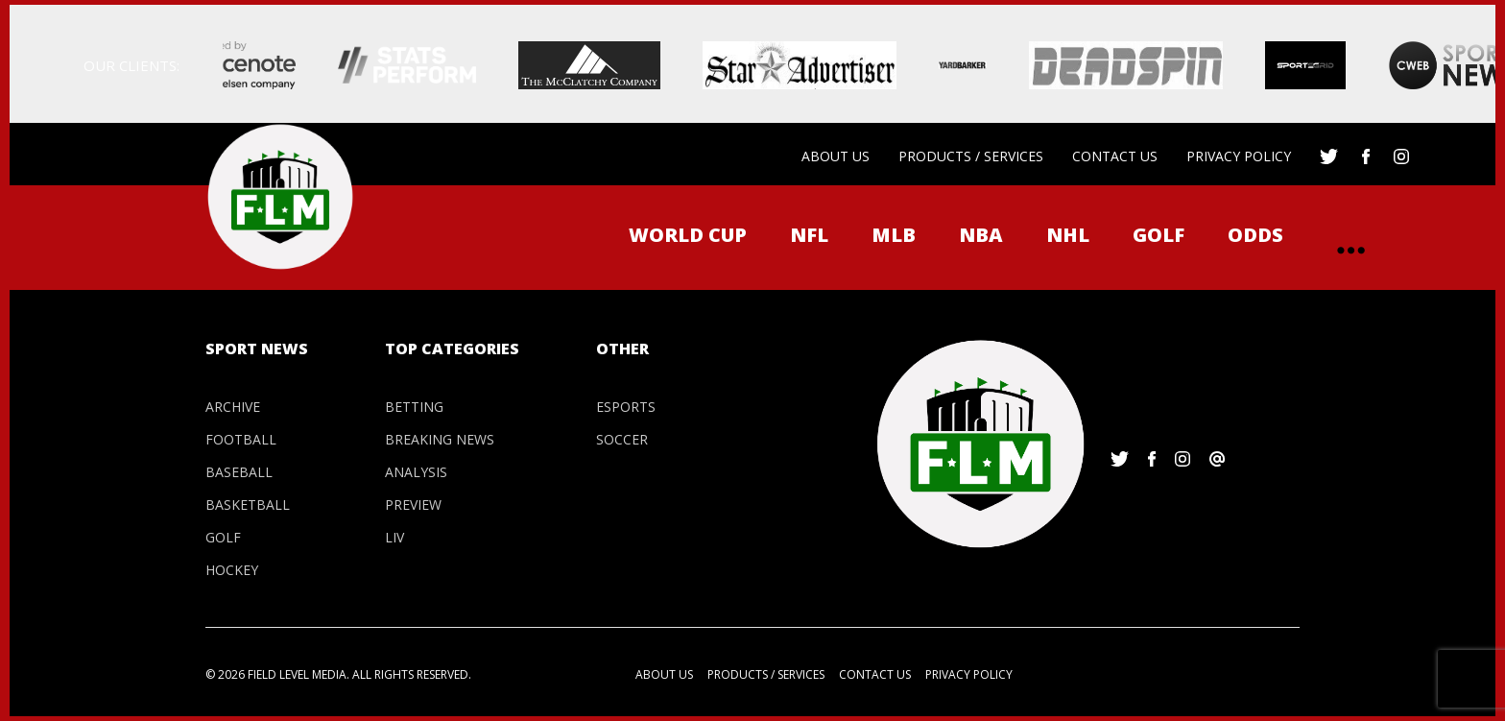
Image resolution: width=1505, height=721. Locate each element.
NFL (809, 235)
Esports (626, 406)
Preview (413, 504)
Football (240, 439)
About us (835, 156)
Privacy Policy (1238, 156)
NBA (981, 235)
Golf (1158, 235)
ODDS (1255, 235)
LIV (394, 537)
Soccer (622, 439)
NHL (1067, 235)
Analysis (416, 472)
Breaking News (439, 439)
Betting (414, 406)
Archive (232, 406)
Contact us (1115, 156)
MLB (894, 235)
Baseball (239, 472)
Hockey (231, 570)
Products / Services (970, 156)
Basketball (247, 504)
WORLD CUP (688, 235)
